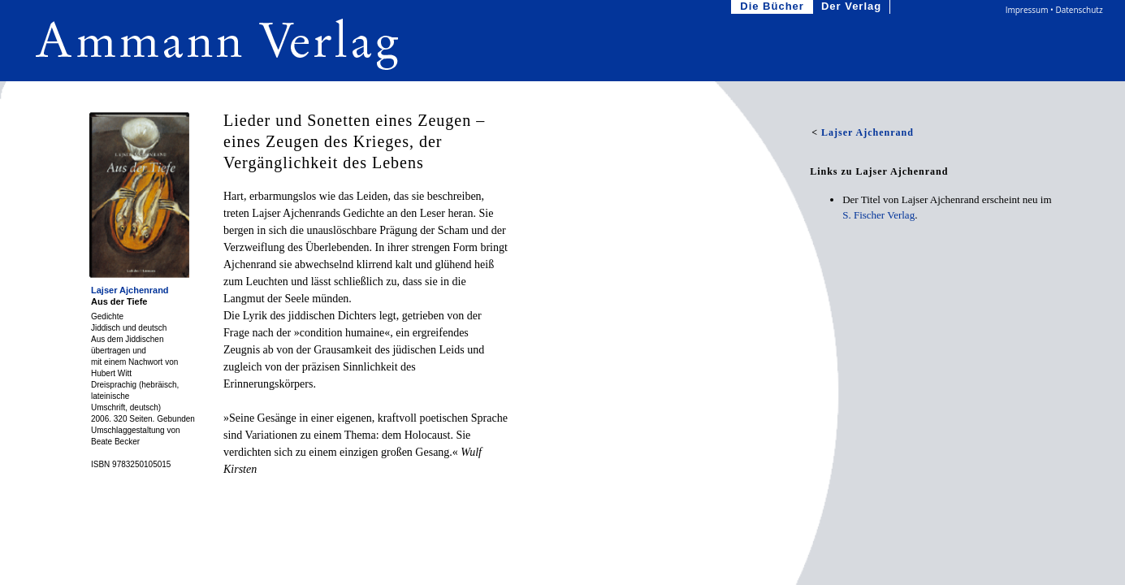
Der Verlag (853, 7)
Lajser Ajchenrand (130, 290)
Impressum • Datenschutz (1054, 9)
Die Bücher (773, 7)
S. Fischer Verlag (878, 215)
